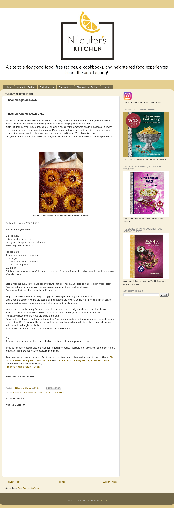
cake (40, 392)
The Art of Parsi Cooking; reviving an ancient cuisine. (82, 360)
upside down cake (56, 392)
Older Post (110, 481)
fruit (45, 392)
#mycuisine (18, 392)
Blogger (103, 500)
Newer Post (12, 481)
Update (106, 87)
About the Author (26, 87)
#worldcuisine (30, 392)
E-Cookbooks (47, 87)
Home (9, 87)
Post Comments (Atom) (29, 488)
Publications (65, 87)
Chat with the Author (87, 87)
